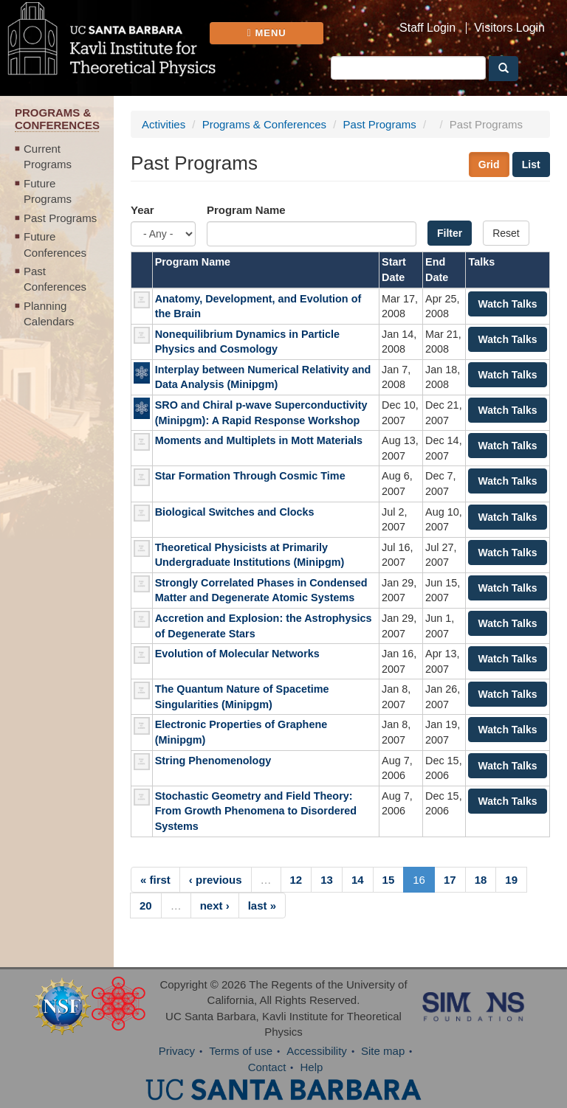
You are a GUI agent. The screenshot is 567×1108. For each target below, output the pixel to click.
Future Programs (48, 191)
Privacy (177, 1051)
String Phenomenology (213, 760)
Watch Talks (507, 304)
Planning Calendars (49, 313)
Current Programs (48, 156)
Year (142, 210)
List (531, 164)
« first (155, 879)
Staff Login (427, 28)
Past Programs (60, 218)
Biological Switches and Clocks (235, 512)
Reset (506, 233)
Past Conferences (55, 279)
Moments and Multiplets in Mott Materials (258, 440)
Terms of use (240, 1051)
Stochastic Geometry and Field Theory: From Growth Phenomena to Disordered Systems (256, 811)
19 (511, 879)
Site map (383, 1051)
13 (326, 879)
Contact (267, 1067)
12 (296, 879)
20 (146, 905)
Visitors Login (509, 28)
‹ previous (215, 879)
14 (357, 879)
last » (262, 905)
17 (450, 879)
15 (388, 879)
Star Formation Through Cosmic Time (250, 476)
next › (215, 905)
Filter (449, 233)
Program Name (246, 210)
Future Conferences (55, 244)
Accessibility (316, 1051)
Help (311, 1067)
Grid (489, 164)
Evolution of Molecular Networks (237, 653)
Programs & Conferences (264, 124)
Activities (163, 124)
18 (481, 879)
